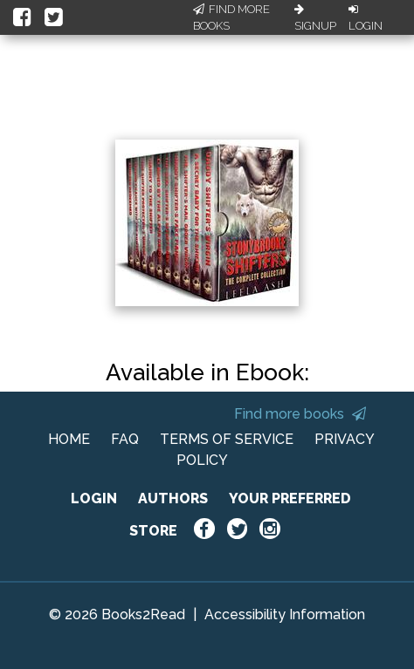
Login (365, 18)
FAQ (125, 439)
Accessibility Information (284, 614)
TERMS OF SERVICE (226, 439)
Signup (315, 18)
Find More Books (231, 18)
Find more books (300, 414)
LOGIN (94, 498)
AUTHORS (173, 498)
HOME (69, 439)
